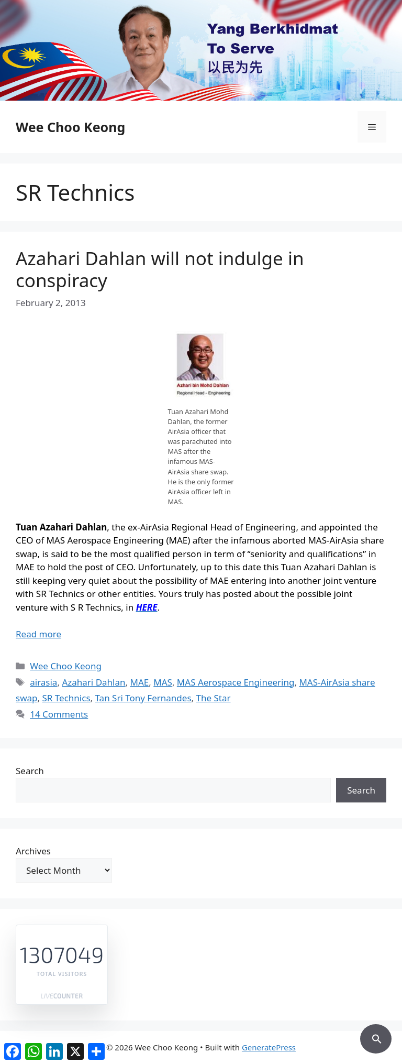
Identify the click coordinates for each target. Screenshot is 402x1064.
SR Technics (66, 698)
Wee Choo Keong (70, 127)
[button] (376, 1037)
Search (30, 771)
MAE (139, 682)
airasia (43, 682)
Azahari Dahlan (93, 682)
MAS (162, 682)
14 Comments (59, 714)
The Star (213, 698)
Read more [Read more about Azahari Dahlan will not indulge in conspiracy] (38, 634)
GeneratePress (269, 1047)
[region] (201, 50)
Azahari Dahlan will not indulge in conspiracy (160, 269)
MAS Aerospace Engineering (236, 682)
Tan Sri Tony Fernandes (143, 698)
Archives (33, 851)
